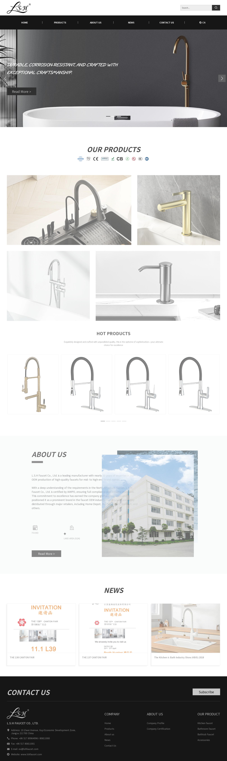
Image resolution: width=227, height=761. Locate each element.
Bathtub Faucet (206, 737)
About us (95, 22)
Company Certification (158, 732)
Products (60, 22)
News (131, 22)
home (24, 22)
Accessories (204, 743)
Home (108, 726)
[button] (222, 78)
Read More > (21, 91)
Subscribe (206, 695)
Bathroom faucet (206, 732)
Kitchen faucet (205, 726)
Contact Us (167, 22)
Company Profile (155, 726)
